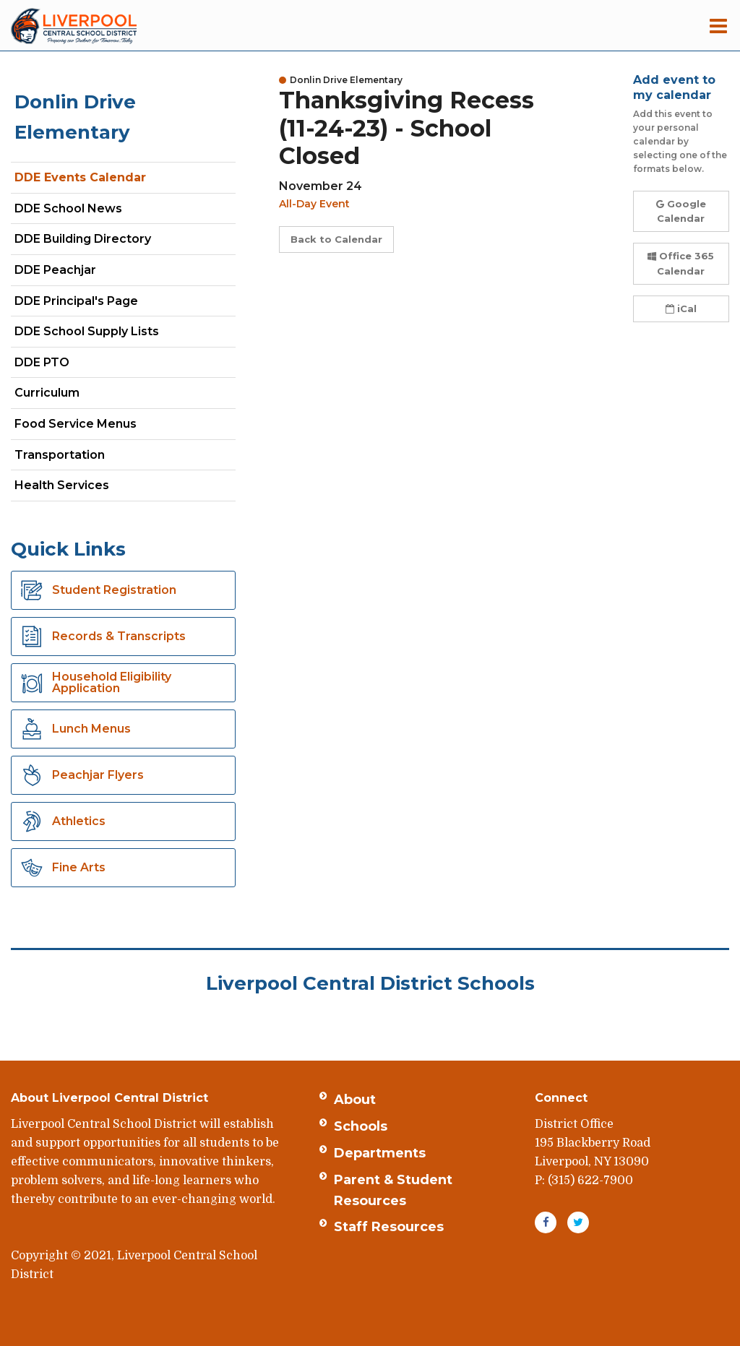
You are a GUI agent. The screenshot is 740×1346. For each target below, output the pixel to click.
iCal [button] (681, 308)
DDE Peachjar (80, 272)
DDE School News (68, 208)
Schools (360, 1126)
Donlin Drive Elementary (75, 117)
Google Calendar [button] (681, 211)
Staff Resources (389, 1227)
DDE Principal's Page (76, 301)
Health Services (61, 485)
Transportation (59, 455)
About (355, 1100)
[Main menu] (718, 25)
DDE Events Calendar (80, 177)
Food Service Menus (75, 424)
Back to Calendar (336, 239)
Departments (380, 1153)
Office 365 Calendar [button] (681, 263)
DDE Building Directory (82, 239)
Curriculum (46, 393)
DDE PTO (67, 365)
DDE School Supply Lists (86, 331)
